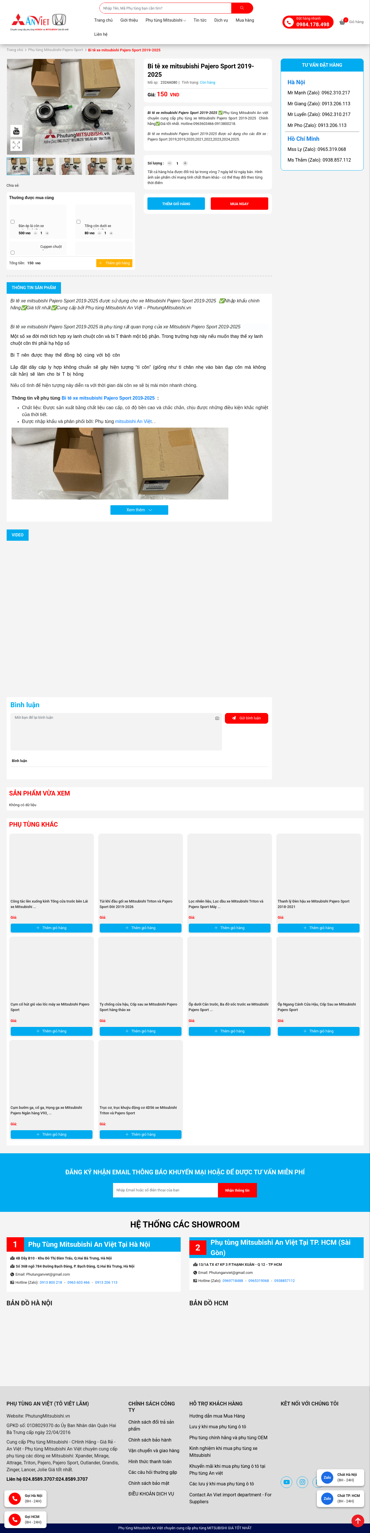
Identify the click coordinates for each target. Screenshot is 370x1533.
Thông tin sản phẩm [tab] (34, 287)
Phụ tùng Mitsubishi (166, 20)
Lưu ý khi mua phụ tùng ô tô (217, 1426)
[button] (129, 107)
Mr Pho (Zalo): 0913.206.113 (317, 125)
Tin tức (200, 20)
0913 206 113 (106, 1282)
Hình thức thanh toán (149, 1461)
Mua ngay (239, 204)
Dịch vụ (221, 20)
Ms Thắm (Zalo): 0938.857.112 (319, 160)
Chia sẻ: (13, 185)
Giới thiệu (129, 20)
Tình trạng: (190, 82)
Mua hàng (245, 20)
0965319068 (259, 1281)
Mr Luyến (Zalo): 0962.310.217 (319, 114)
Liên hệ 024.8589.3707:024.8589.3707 (47, 1479)
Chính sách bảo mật (148, 1483)
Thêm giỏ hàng (114, 263)
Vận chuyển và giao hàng (153, 1450)
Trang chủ (103, 20)
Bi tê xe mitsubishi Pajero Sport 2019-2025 (109, 398)
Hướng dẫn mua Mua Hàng (217, 1416)
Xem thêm (139, 510)
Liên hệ (101, 34)
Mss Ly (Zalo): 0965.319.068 (317, 149)
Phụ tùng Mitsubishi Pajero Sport (55, 50)
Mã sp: (152, 82)
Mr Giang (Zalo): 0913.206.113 (319, 103)
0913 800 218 (51, 1282)
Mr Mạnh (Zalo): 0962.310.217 (319, 93)
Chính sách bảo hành (149, 1440)
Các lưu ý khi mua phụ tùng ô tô (221, 1484)
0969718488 (233, 1281)
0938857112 (284, 1281)
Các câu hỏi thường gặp (152, 1472)
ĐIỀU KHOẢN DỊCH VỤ (151, 1494)
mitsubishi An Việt (133, 421)
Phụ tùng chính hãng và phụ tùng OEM (228, 1437)
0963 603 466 (78, 1282)
